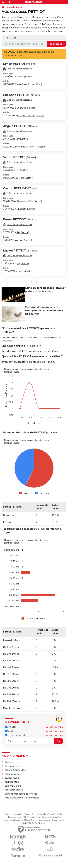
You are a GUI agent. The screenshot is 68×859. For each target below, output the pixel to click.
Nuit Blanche (12, 781)
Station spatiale (13, 774)
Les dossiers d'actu (15, 735)
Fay (18, 138)
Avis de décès (14, 7)
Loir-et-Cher (34, 84)
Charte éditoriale (39, 814)
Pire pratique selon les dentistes (22, 797)
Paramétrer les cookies (13, 820)
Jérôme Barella (13, 785)
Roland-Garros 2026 (15, 770)
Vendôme (22, 84)
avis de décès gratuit (39, 52)
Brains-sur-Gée (25, 201)
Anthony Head (12, 766)
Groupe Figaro (58, 820)
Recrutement (34, 817)
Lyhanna (9, 762)
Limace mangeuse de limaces (21, 793)
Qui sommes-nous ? (13, 814)
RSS (24, 817)
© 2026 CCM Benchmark (34, 823)
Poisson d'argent (14, 789)
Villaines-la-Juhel (25, 146)
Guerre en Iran (12, 778)
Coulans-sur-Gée (26, 115)
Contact (60, 814)
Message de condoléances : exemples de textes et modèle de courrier (44, 310)
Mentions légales (43, 820)
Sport (9, 731)
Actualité (10, 727)
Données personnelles (51, 817)
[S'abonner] (34, 741)
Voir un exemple (54, 727)
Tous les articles (14, 817)
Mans (21, 76)
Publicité (51, 814)
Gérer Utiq (29, 820)
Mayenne (40, 146)
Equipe (27, 814)
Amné (19, 240)
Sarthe (28, 76)
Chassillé (21, 107)
